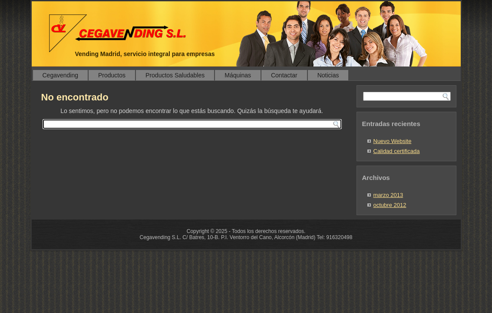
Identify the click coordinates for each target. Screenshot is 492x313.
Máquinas (238, 75)
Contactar (284, 75)
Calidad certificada (396, 151)
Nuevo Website (392, 141)
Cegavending (61, 75)
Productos (111, 75)
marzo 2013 (388, 195)
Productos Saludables (175, 75)
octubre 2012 (389, 205)
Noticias (328, 75)
